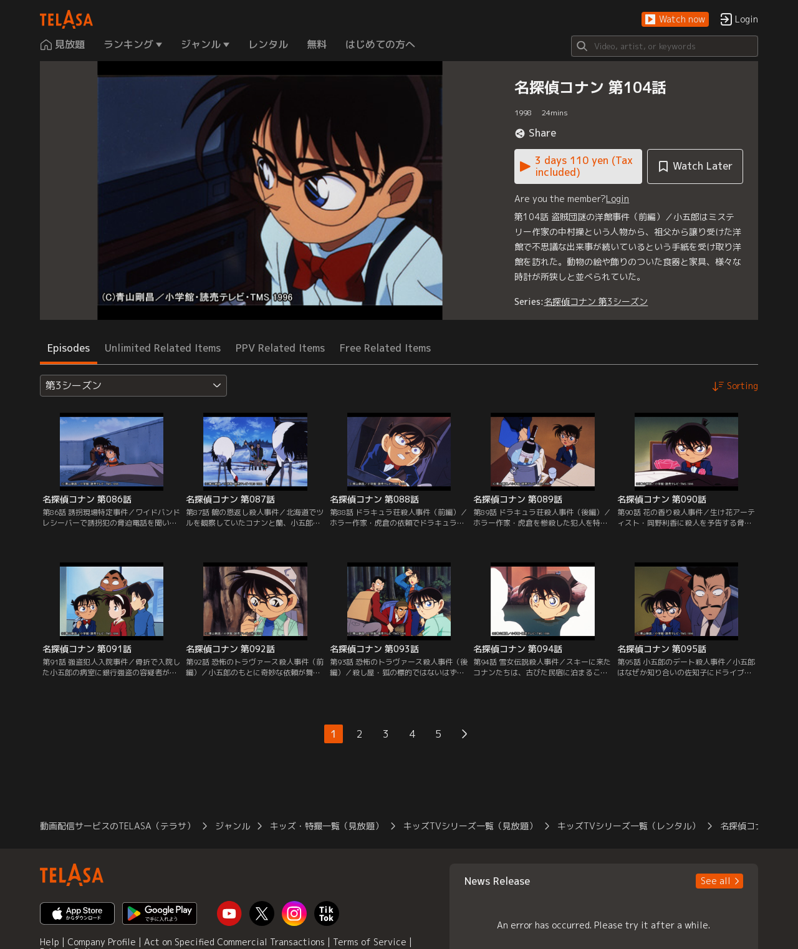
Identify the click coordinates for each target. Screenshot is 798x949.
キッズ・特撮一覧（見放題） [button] (326, 826)
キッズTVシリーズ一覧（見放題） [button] (470, 826)
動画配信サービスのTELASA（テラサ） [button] (117, 826)
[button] (675, 19)
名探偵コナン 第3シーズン (596, 301)
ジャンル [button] (232, 826)
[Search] (664, 46)
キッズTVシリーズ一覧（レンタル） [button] (628, 826)
